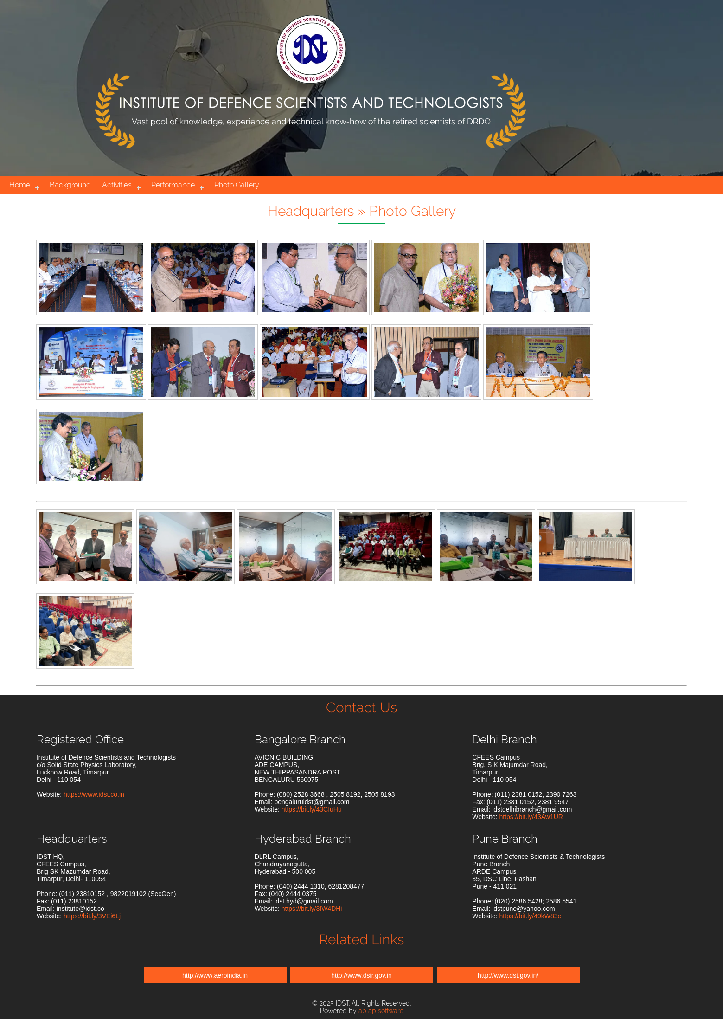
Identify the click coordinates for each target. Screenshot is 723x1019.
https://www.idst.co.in (94, 794)
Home (19, 185)
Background (70, 185)
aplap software (380, 1010)
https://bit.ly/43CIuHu (312, 809)
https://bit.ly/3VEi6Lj (92, 916)
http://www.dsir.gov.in (361, 975)
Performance (173, 185)
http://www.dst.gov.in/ (508, 975)
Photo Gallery (236, 185)
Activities (117, 185)
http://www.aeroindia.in (215, 975)
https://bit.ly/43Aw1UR (531, 816)
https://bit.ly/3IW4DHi (312, 908)
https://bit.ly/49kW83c (530, 916)
